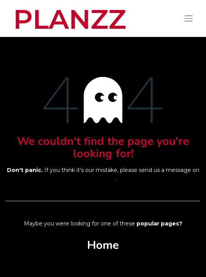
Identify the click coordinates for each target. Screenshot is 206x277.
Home (103, 245)
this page (102, 178)
